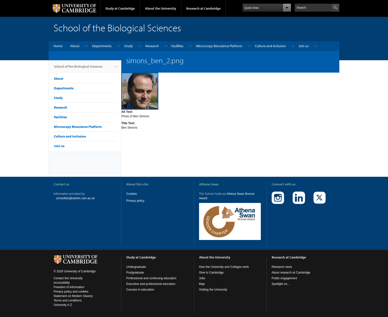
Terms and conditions (68, 300)
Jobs (202, 278)
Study (128, 46)
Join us (304, 46)
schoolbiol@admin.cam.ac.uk (75, 198)
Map (202, 284)
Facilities (177, 46)
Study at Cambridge (120, 8)
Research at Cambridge (203, 8)
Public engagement (284, 278)
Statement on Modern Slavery (73, 296)
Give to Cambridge (211, 272)
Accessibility (62, 282)
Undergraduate (136, 267)
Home (58, 46)
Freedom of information (69, 287)
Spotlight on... (281, 284)
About (75, 46)
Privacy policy (135, 200)
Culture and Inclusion (270, 46)
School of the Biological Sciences (78, 68)
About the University (160, 8)
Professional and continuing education (151, 278)
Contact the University (68, 278)
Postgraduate (135, 272)
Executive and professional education (150, 284)
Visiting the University (213, 289)
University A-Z (63, 305)
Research (152, 46)
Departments (102, 46)
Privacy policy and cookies (71, 291)
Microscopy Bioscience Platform (219, 46)
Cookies (131, 194)
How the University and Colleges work (224, 267)
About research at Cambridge (291, 272)
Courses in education (140, 289)
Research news (282, 267)
